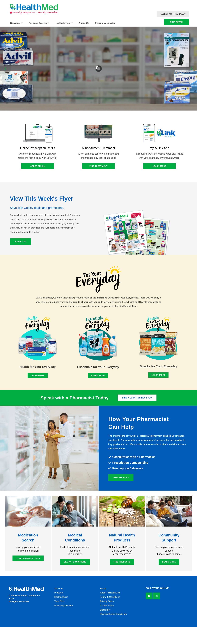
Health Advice (64, 23)
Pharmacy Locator (105, 23)
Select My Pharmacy (173, 14)
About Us (84, 23)
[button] (5, 68)
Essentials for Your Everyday (98, 367)
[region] (98, 69)
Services (16, 23)
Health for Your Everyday (38, 366)
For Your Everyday (39, 23)
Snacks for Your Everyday (158, 366)
